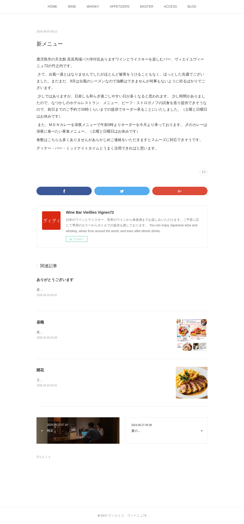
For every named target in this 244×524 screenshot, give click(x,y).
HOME (52, 6)
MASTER (146, 6)
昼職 (40, 322)
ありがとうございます (54, 280)
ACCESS (170, 6)
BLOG (191, 6)
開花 (40, 370)
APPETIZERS (120, 6)
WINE (72, 6)
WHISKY (93, 6)
